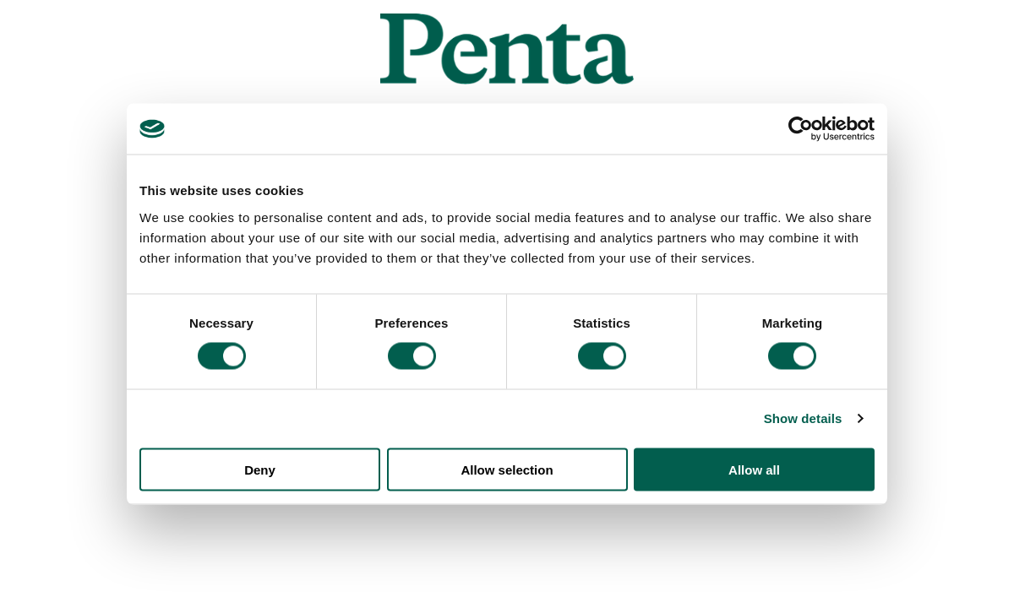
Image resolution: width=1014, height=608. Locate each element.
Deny (259, 469)
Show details (803, 418)
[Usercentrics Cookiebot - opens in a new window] (801, 129)
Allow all (754, 469)
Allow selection (507, 469)
